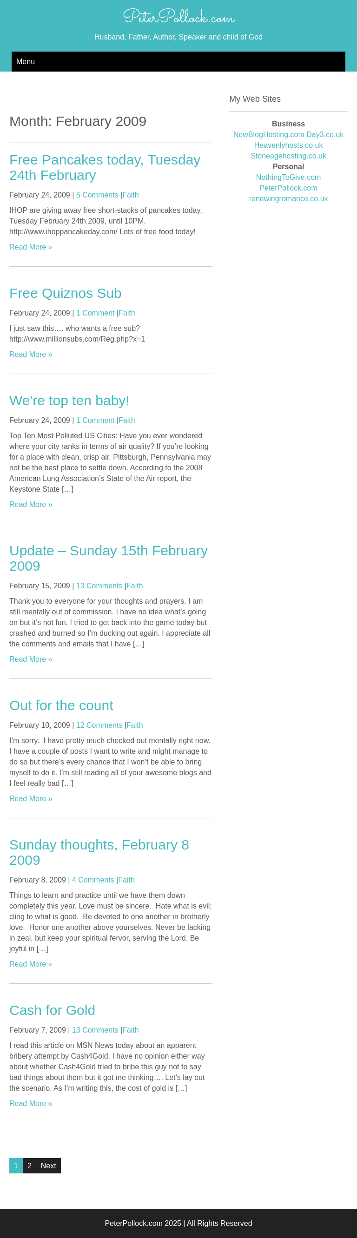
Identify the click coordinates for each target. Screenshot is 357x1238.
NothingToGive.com (288, 177)
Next (48, 1166)
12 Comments (99, 725)
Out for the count (61, 705)
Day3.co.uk (325, 134)
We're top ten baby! (69, 400)
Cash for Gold (52, 1010)
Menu (25, 62)
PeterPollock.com (178, 18)
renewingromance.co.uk (288, 199)
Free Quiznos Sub (65, 293)
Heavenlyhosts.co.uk (288, 145)
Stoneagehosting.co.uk (288, 156)
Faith (130, 195)
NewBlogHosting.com (268, 134)
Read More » (31, 247)
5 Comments (97, 195)
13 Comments (99, 586)
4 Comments (93, 880)
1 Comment (95, 313)
